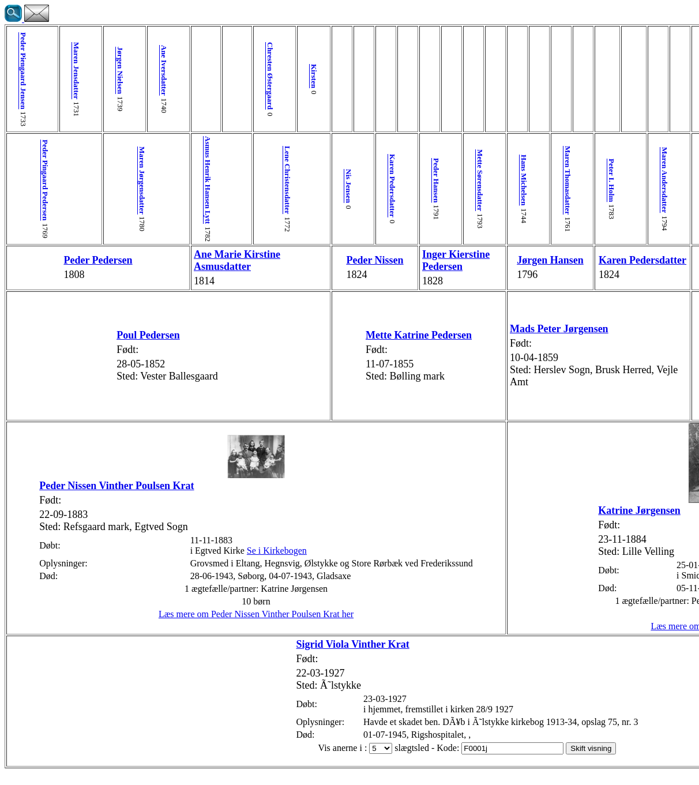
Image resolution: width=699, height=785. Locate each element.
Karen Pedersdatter (300, 185)
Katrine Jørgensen (464, 522)
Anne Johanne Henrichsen (681, 180)
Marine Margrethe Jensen (587, 382)
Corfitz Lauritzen (646, 180)
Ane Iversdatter (127, 70)
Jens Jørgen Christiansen (556, 266)
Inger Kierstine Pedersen (341, 266)
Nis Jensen (265, 186)
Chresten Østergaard (196, 76)
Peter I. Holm (473, 180)
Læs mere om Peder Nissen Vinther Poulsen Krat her (196, 638)
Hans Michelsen (404, 180)
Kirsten (231, 76)
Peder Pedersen (74, 266)
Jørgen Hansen (406, 266)
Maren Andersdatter (507, 180)
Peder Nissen (282, 266)
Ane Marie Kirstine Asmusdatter (191, 266)
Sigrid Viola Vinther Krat (237, 656)
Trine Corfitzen (653, 266)
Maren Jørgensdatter (110, 181)
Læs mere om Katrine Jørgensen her (541, 638)
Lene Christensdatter (213, 180)
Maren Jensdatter (58, 70)
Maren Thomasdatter (438, 180)
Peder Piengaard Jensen (23, 70)
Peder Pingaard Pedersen (40, 180)
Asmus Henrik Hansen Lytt (161, 180)
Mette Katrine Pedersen (317, 347)
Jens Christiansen (542, 70)
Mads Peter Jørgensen (439, 341)
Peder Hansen (334, 180)
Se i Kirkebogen (228, 564)
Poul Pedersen (106, 347)
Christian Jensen (559, 180)
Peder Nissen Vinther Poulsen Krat (86, 487)
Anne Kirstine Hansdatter (577, 70)
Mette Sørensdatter (369, 180)
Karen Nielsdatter (611, 186)
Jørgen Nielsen (92, 70)
